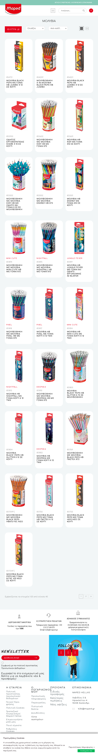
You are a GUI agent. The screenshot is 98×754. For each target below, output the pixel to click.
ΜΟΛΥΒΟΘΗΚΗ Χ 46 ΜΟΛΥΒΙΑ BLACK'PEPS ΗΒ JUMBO (45, 84)
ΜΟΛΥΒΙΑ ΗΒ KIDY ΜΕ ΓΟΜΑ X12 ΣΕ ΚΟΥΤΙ (74, 142)
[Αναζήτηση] (72, 10)
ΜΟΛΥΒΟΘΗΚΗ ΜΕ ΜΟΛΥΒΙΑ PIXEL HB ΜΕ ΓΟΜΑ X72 (14, 335)
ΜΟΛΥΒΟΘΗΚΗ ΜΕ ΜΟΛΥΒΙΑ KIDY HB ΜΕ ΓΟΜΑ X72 (44, 143)
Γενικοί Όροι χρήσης (13, 703)
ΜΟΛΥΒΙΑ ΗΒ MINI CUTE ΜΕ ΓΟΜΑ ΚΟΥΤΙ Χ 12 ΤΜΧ (75, 335)
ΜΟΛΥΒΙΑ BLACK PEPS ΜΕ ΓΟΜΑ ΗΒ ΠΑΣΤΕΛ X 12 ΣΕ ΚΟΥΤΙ (45, 518)
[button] (81, 28)
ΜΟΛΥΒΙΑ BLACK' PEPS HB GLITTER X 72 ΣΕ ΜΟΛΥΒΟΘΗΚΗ (75, 394)
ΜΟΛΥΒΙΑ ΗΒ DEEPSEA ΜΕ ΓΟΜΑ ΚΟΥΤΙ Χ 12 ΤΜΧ (45, 459)
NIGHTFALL (42, 258)
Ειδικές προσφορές (57, 693)
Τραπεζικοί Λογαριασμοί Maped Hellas (13, 713)
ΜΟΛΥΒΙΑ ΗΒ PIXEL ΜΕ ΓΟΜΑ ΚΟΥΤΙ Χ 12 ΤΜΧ (45, 334)
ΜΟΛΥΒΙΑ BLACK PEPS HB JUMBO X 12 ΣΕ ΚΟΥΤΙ (75, 84)
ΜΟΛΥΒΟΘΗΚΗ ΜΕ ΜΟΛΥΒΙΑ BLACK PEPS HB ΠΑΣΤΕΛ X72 (75, 456)
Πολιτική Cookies (15, 708)
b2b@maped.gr (51, 630)
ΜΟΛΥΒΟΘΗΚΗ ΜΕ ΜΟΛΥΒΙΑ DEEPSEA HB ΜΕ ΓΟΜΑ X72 (45, 397)
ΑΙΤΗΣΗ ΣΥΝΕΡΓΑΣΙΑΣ (62, 2)
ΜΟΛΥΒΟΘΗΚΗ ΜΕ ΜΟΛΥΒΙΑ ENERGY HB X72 (45, 201)
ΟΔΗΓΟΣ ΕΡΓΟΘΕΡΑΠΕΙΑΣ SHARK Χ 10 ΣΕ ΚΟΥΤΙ (15, 143)
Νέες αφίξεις (58, 704)
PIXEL (9, 325)
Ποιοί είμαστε (14, 725)
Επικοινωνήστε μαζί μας (14, 721)
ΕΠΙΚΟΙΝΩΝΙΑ (87, 2)
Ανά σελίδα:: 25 (58, 28)
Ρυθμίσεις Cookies (11, 730)
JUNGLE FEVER (74, 258)
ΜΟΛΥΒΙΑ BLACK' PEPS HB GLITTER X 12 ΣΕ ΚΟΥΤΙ (14, 456)
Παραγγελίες (38, 703)
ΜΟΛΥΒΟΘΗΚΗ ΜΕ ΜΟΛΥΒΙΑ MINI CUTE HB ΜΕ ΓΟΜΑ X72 (14, 268)
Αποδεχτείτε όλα (86, 751)
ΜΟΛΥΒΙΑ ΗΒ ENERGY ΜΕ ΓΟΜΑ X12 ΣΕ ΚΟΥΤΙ (73, 202)
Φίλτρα (13, 29)
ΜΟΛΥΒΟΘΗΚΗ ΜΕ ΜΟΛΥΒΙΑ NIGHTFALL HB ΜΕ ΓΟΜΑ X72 (44, 268)
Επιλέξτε (32, 28)
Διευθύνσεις (38, 713)
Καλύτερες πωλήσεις (57, 699)
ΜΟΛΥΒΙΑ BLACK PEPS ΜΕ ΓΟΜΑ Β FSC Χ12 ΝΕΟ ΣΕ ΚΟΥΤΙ (15, 577)
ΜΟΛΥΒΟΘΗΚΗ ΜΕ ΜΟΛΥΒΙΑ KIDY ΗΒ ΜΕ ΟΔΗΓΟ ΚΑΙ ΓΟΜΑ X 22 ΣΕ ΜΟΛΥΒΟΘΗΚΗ (14, 204)
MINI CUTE (11, 258)
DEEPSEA (41, 387)
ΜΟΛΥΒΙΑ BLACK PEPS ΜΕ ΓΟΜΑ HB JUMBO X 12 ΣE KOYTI (15, 84)
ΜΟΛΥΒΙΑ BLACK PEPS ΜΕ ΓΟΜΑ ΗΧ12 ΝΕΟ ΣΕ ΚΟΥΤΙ (75, 518)
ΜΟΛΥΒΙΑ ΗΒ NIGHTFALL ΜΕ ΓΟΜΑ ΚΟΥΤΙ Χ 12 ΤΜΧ (15, 397)
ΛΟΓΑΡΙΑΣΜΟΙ (76, 2)
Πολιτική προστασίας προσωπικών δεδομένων (13, 695)
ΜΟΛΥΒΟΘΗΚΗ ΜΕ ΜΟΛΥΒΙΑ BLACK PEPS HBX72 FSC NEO (14, 518)
